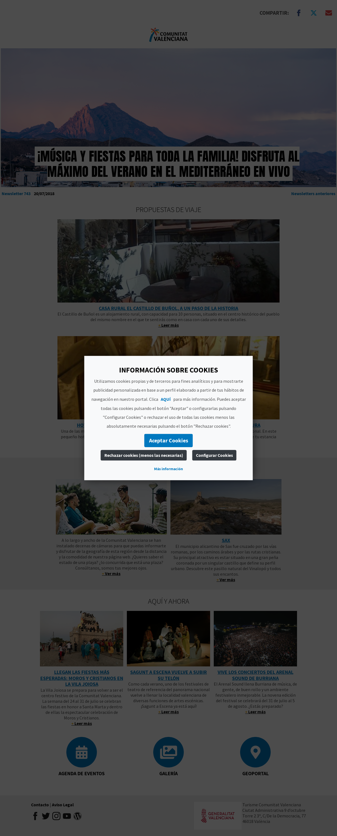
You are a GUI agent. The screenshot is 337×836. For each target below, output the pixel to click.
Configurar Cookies (214, 455)
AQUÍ (166, 399)
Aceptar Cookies (168, 440)
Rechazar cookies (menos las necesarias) (143, 455)
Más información (168, 468)
